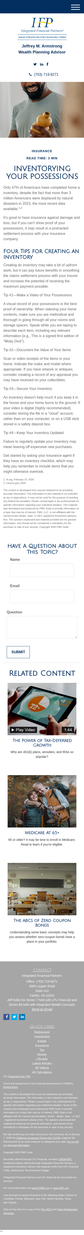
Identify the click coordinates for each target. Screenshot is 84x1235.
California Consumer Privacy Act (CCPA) (38, 1138)
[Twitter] (35, 64)
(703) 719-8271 (42, 74)
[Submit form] (18, 652)
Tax (42, 1050)
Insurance (42, 1045)
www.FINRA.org (40, 1188)
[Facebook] (47, 64)
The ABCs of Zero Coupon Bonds (42, 923)
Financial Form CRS (19, 1076)
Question (14, 612)
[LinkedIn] (41, 64)
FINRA (62, 1159)
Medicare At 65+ (42, 833)
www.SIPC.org (61, 1188)
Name (15, 559)
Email (15, 586)
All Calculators (42, 1072)
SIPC (69, 1159)
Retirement (42, 1032)
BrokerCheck (10, 1087)
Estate (42, 1041)
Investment (42, 1036)
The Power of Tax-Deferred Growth (42, 743)
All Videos (42, 1068)
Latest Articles (42, 1063)
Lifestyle (42, 1059)
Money (42, 1054)
